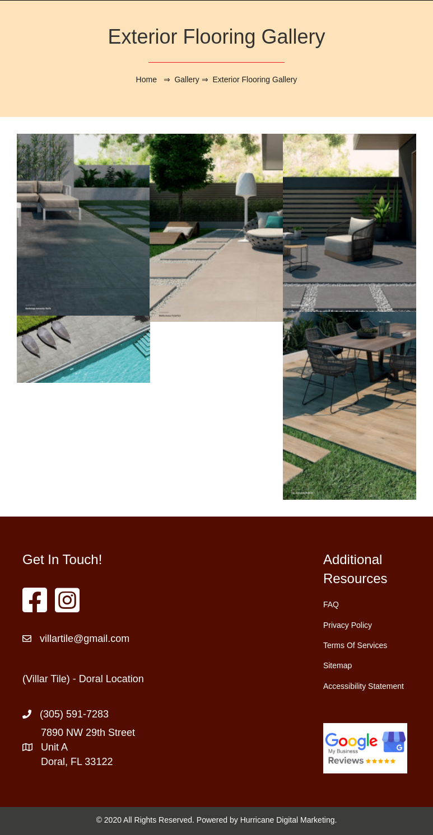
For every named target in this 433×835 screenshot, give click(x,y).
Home (146, 79)
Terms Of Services (355, 645)
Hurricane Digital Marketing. (288, 819)
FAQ (331, 604)
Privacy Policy (347, 625)
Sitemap (337, 665)
